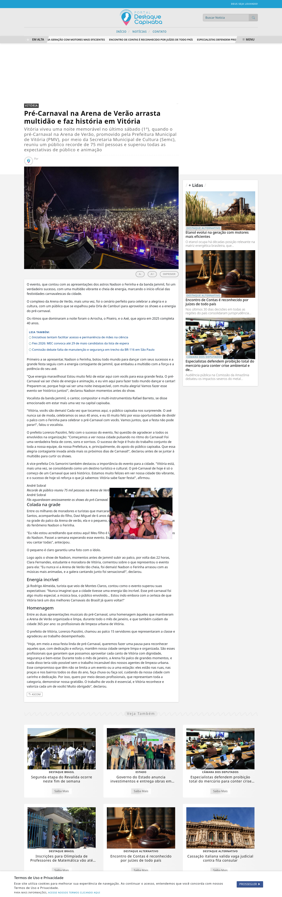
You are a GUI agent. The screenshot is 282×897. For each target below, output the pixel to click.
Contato (160, 31)
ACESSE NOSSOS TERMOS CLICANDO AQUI (74, 892)
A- (140, 274)
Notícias (141, 31)
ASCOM (35, 694)
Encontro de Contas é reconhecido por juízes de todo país (153, 39)
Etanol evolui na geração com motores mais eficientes (67, 39)
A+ (152, 274)
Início (123, 31)
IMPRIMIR (169, 274)
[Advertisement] (141, 70)
